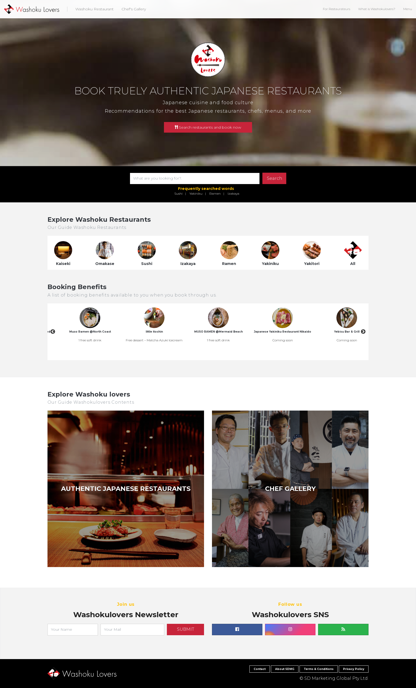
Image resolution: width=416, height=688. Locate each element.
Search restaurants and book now (208, 127)
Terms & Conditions (318, 669)
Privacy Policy (353, 669)
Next (363, 331)
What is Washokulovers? (376, 9)
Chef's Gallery (134, 9)
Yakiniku (195, 193)
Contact (260, 669)
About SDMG (284, 669)
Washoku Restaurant (94, 9)
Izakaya (233, 193)
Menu (407, 9)
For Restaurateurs (336, 9)
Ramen (215, 193)
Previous (52, 331)
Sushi (178, 193)
